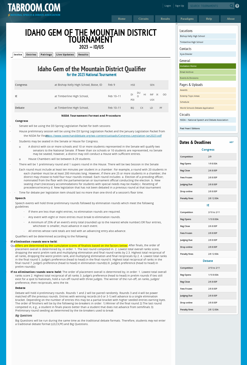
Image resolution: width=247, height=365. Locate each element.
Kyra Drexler (186, 54)
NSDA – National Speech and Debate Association (204, 119)
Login (168, 5)
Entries (31, 54)
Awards (183, 89)
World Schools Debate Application (197, 107)
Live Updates (65, 54)
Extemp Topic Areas (190, 95)
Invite (18, 54)
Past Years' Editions (190, 128)
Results (83, 54)
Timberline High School (191, 42)
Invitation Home (188, 66)
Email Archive (186, 71)
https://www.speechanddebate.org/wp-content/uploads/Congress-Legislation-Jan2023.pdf (106, 136)
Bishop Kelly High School (192, 36)
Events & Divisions (189, 77)
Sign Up (179, 5)
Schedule (184, 101)
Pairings (46, 54)
